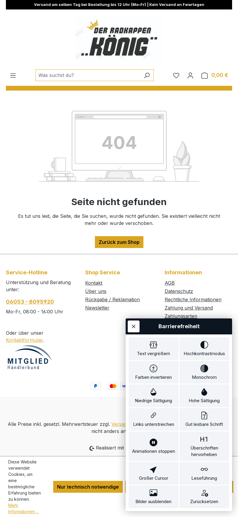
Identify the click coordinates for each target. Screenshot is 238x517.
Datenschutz (179, 291)
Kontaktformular (24, 340)
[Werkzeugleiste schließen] (134, 312)
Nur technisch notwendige (88, 487)
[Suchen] (147, 75)
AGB (170, 283)
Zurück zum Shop (119, 242)
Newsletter (97, 308)
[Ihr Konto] (190, 75)
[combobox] (87, 75)
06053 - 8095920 (30, 302)
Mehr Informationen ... (23, 508)
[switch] (154, 335)
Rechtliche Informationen (193, 299)
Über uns (95, 291)
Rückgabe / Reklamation (112, 299)
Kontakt (93, 283)
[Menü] (13, 75)
